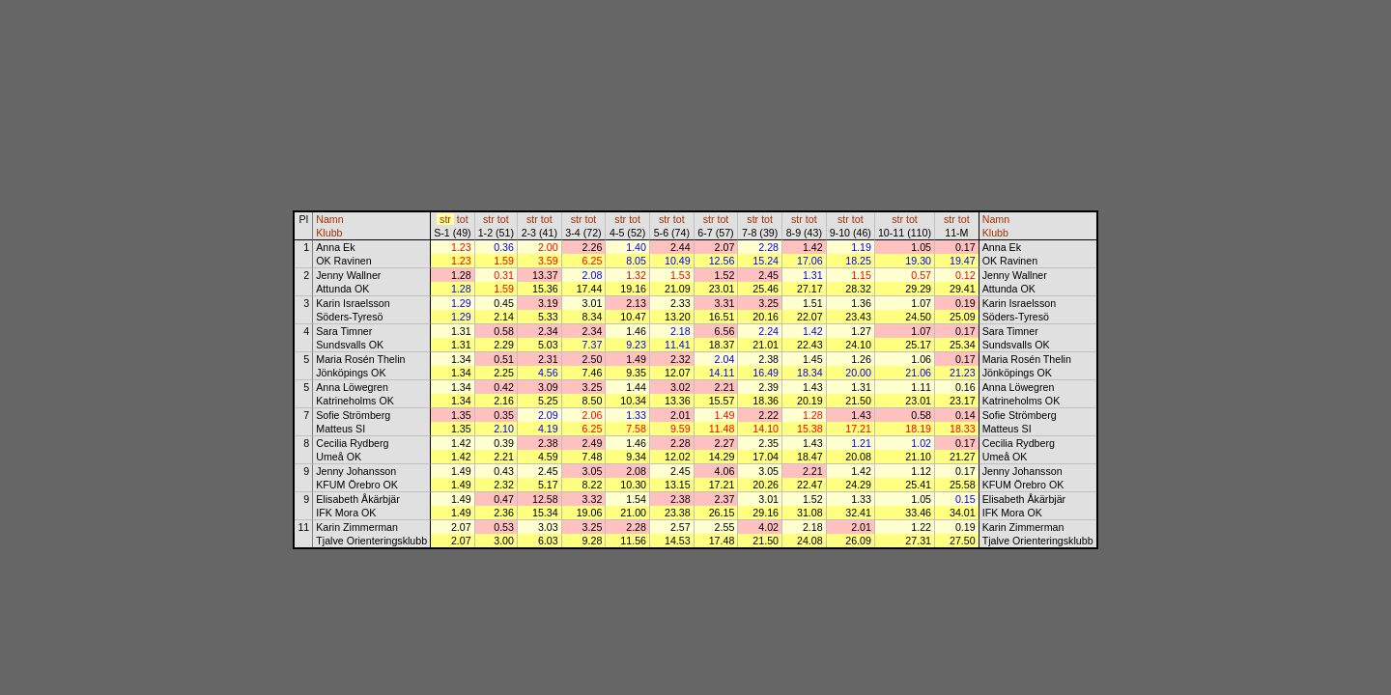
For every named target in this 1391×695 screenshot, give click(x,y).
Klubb (329, 232)
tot (462, 219)
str (445, 219)
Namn (329, 219)
